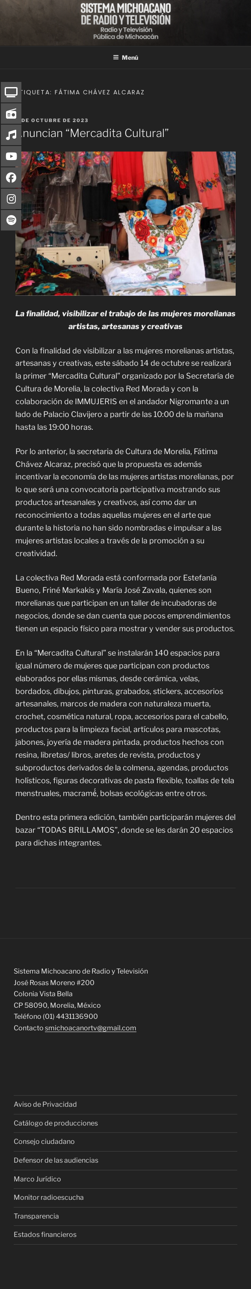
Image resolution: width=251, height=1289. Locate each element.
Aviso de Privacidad (45, 1104)
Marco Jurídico (37, 1179)
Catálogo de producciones (56, 1123)
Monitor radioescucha (49, 1197)
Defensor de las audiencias (56, 1160)
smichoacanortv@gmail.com (90, 1028)
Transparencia (36, 1216)
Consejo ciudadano (44, 1141)
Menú (125, 57)
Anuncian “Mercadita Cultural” (92, 133)
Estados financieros (45, 1235)
